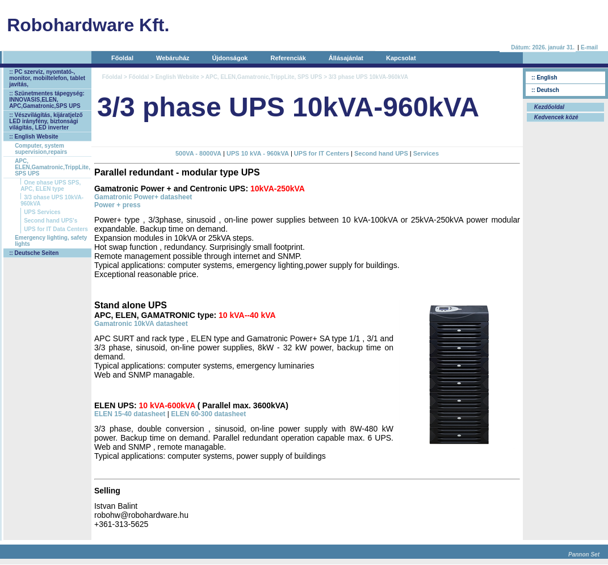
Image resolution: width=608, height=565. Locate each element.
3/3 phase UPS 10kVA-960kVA (51, 200)
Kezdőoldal (548, 107)
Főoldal (122, 58)
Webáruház (172, 58)
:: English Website (33, 136)
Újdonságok (230, 58)
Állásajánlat (346, 58)
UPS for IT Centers (321, 153)
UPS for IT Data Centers (56, 229)
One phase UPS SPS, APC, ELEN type (50, 185)
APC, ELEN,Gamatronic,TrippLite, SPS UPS (52, 167)
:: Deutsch (545, 90)
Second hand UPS (381, 153)
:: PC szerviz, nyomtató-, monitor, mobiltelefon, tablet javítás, (47, 78)
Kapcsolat (401, 58)
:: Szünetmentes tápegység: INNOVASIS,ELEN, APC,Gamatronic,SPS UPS (47, 99)
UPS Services (42, 212)
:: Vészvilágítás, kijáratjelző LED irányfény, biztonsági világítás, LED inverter (46, 121)
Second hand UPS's (50, 220)
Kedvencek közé (555, 117)
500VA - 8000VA (198, 153)
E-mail (589, 47)
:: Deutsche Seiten (33, 253)
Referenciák (287, 58)
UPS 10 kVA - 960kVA (258, 153)
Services (426, 153)
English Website (177, 77)
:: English (544, 77)
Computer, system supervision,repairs (41, 149)
